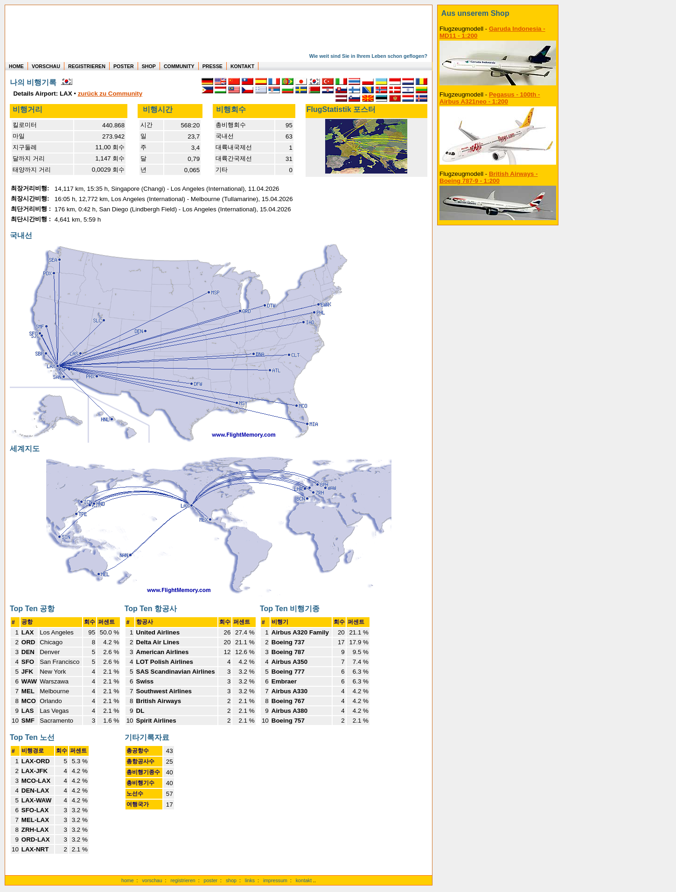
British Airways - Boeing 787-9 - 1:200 (488, 177)
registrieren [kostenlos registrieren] (182, 880)
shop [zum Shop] (231, 880)
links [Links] (250, 880)
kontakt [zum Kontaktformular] (304, 880)
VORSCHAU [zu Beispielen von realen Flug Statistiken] (46, 66)
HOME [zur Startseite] (16, 66)
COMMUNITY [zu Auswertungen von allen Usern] (179, 66)
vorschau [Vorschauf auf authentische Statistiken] (152, 880)
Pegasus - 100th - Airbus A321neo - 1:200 (489, 98)
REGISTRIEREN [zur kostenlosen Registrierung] (86, 66)
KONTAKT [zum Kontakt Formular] (242, 66)
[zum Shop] (497, 13)
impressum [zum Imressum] (275, 880)
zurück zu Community (110, 93)
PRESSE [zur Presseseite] (212, 66)
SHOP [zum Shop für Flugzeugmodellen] (149, 66)
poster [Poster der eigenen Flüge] (211, 880)
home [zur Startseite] (127, 880)
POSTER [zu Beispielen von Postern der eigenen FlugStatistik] (123, 66)
